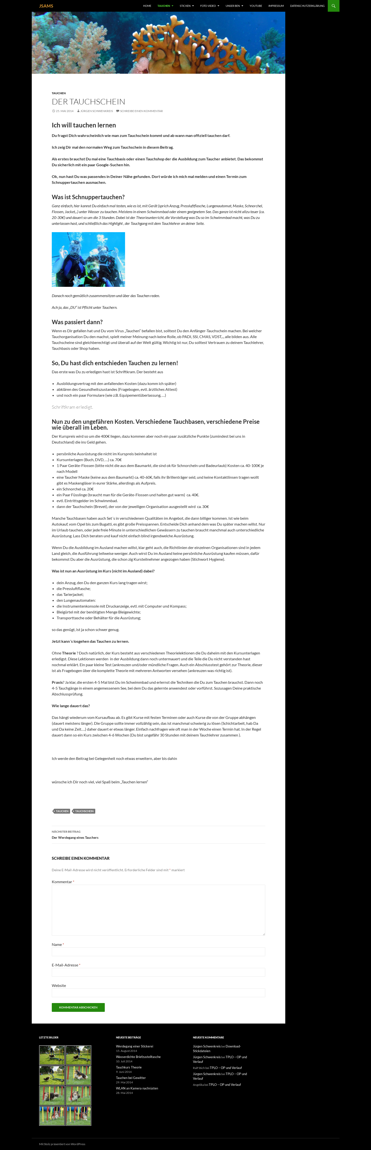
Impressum (276, 5)
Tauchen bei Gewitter (129, 1077)
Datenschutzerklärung (307, 5)
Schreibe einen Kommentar (141, 111)
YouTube (256, 5)
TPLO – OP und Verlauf (238, 1052)
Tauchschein (84, 811)
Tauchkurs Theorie (128, 1066)
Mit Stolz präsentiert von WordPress (62, 1144)
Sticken (185, 5)
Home (147, 5)
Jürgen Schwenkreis (96, 111)
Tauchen (164, 5)
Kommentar (63, 881)
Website (59, 985)
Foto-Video (208, 5)
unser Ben (233, 5)
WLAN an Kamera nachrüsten (135, 1087)
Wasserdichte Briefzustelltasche (136, 1056)
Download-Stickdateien (238, 1046)
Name (58, 944)
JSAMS (46, 6)
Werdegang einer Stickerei (132, 1046)
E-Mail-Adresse (66, 965)
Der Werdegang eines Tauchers (158, 834)
